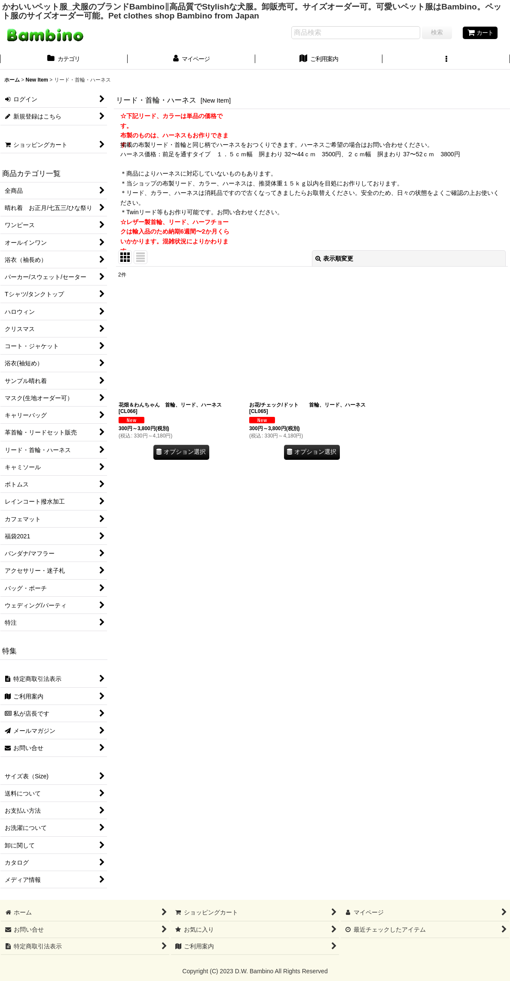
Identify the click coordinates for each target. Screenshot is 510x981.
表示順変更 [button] (334, 258)
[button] (446, 59)
